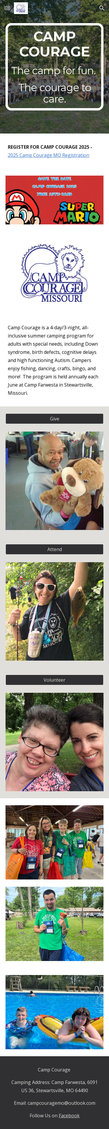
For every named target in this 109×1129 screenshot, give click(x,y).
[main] (55, 66)
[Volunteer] (54, 680)
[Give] (54, 419)
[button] (7, 8)
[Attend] (54, 549)
